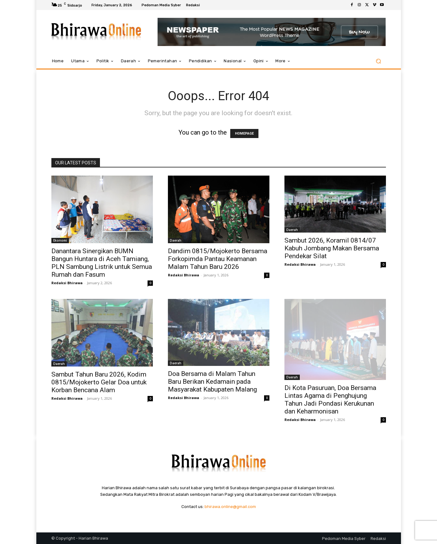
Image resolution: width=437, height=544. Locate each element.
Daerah (175, 240)
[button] (378, 61)
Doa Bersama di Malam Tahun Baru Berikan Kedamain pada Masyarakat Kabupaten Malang (212, 381)
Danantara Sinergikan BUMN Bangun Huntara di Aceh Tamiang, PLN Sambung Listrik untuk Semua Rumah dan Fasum (101, 262)
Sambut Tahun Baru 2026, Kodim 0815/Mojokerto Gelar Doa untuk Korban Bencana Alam (99, 382)
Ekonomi (60, 240)
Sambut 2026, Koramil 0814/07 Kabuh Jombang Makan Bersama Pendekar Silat (331, 248)
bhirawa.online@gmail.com (230, 506)
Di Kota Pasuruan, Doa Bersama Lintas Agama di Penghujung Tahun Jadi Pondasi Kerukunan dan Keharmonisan (330, 399)
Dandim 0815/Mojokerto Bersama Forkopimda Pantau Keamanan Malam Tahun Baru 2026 (217, 258)
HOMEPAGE (244, 133)
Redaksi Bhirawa (67, 282)
